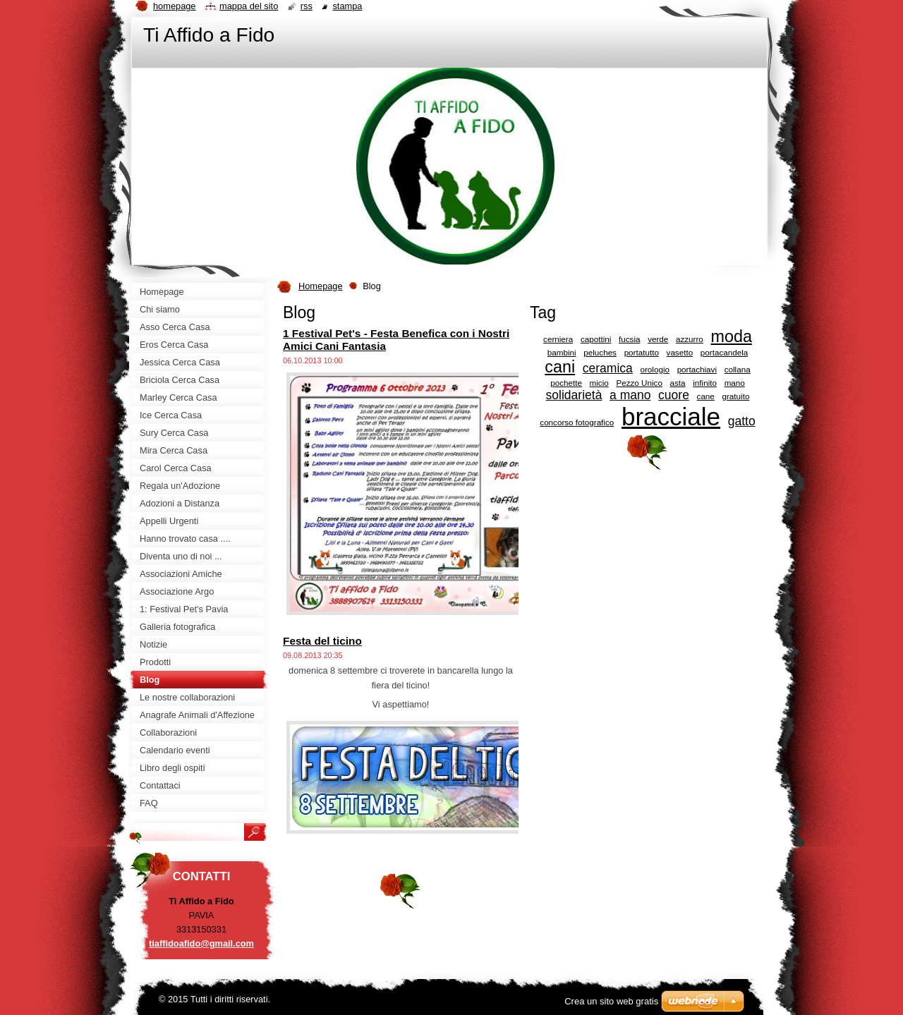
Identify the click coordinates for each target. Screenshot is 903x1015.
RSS (307, 6)
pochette (566, 382)
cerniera (558, 339)
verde (658, 339)
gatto (742, 421)
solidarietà (574, 395)
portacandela (724, 352)
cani (560, 367)
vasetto (680, 352)
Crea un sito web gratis (611, 1001)
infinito (705, 382)
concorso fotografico (577, 422)
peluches (600, 352)
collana (738, 369)
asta (678, 382)
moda (731, 336)
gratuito (736, 396)
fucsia (629, 339)
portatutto (641, 352)
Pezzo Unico (639, 382)
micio (599, 382)
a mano (630, 395)
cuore (673, 395)
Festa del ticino (322, 641)
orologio (654, 369)
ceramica (608, 368)
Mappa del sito (248, 6)
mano (735, 382)
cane (706, 396)
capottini (596, 339)
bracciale (671, 416)
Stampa (347, 6)
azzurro (689, 339)
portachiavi (697, 369)
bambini (561, 352)
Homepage (320, 286)
